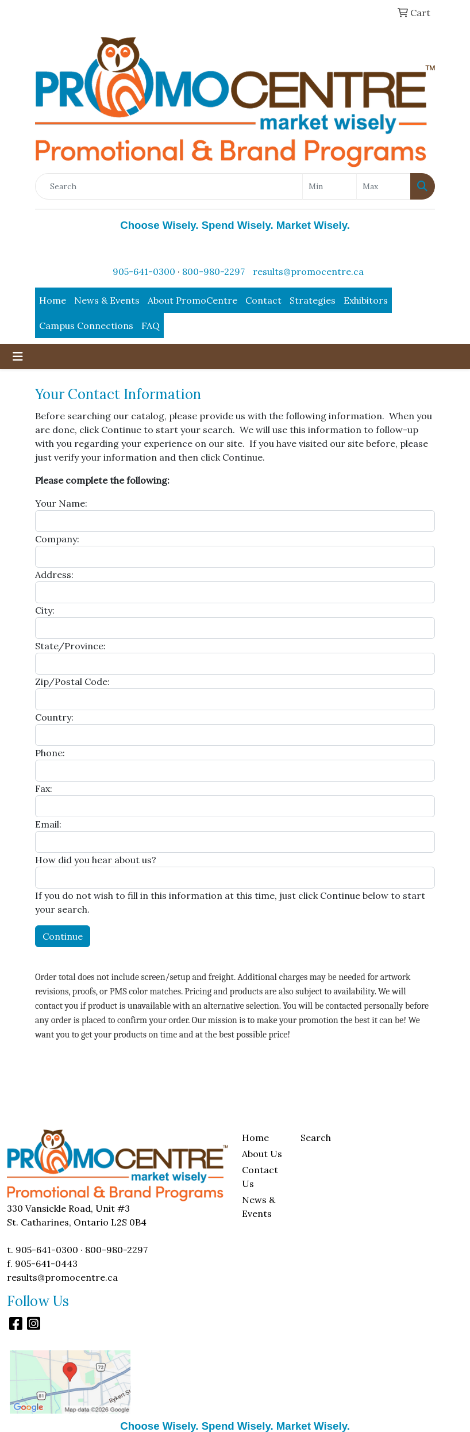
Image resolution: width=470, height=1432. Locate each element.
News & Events (107, 300)
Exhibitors (366, 300)
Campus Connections (86, 325)
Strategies (313, 300)
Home (52, 300)
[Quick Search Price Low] (329, 186)
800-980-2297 (213, 271)
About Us (262, 1153)
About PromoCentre (192, 300)
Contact (263, 300)
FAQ (150, 325)
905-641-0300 (144, 271)
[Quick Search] (169, 186)
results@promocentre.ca (308, 271)
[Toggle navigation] (18, 357)
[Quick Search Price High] (383, 186)
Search (316, 1137)
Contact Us (260, 1176)
